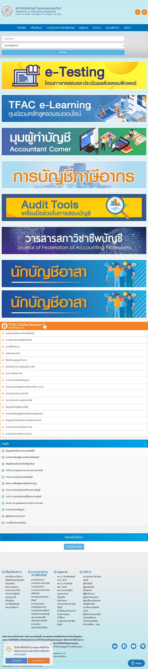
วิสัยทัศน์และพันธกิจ (14, 580)
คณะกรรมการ (12, 587)
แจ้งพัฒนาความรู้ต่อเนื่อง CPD (20, 366)
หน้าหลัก (21, 28)
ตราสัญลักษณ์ (12, 604)
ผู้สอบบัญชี (88, 587)
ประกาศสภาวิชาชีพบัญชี (66, 605)
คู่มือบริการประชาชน (15, 516)
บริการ (127, 28)
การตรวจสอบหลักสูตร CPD (19, 427)
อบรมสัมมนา (112, 28)
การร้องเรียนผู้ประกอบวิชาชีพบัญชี (22, 457)
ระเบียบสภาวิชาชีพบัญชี (66, 622)
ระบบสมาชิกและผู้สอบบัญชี (19, 340)
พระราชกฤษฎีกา (65, 590)
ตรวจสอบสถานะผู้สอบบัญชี (19, 400)
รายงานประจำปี (12, 590)
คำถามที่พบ (91, 624)
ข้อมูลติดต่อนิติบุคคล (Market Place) (23, 420)
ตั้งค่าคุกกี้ (16, 660)
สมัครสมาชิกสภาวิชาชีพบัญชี (20, 333)
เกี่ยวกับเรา (36, 28)
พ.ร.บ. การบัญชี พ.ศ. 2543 (64, 585)
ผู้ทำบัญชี (87, 583)
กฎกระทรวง (63, 593)
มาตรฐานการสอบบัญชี (40, 598)
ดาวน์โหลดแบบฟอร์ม (16, 522)
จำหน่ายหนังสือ (90, 621)
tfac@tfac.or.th (58, 653)
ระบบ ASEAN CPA (14, 373)
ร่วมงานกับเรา (12, 607)
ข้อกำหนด (62, 600)
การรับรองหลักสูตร (15, 509)
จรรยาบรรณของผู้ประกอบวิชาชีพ (40, 615)
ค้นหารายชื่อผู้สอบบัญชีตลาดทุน (21, 483)
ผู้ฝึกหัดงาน (88, 593)
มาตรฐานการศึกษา (40, 610)
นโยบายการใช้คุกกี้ (33, 636)
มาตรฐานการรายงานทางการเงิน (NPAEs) (40, 590)
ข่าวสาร (97, 28)
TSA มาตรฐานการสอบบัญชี (19, 477)
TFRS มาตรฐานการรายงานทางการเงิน (24, 470)
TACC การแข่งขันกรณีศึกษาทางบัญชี (23, 496)
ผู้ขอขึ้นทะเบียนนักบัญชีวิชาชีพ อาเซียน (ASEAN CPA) (91, 605)
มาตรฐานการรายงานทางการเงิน (40, 581)
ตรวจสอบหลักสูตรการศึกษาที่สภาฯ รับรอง (25, 387)
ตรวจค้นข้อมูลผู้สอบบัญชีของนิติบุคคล (24, 413)
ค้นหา (63, 52)
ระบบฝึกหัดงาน (13, 346)
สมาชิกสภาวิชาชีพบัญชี (92, 578)
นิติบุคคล (87, 590)
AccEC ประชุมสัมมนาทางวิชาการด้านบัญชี (25, 503)
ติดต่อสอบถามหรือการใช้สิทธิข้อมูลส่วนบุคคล (58, 643)
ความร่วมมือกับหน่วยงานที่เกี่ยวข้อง (12, 597)
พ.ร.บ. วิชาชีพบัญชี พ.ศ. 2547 (66, 578)
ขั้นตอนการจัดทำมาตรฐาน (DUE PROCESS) (39, 624)
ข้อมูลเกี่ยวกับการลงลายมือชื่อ (20, 450)
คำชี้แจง (61, 617)
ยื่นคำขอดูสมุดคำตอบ (16, 360)
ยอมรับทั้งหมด (39, 660)
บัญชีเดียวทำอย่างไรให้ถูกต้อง (20, 463)
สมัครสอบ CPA (13, 353)
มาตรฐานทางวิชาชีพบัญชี (60, 28)
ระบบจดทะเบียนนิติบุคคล (17, 380)
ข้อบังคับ (61, 597)
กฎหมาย (83, 28)
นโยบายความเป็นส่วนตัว (13, 636)
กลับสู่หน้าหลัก (74, 547)
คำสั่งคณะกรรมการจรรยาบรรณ (66, 612)
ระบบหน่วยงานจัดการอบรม (19, 433)
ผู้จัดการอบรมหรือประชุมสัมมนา (92, 615)
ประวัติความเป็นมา (14, 576)
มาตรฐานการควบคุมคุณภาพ (38, 605)
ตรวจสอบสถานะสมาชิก (17, 393)
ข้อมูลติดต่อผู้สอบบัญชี (17, 407)
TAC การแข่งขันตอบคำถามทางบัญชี (23, 490)
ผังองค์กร (10, 583)
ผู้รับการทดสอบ (90, 597)
